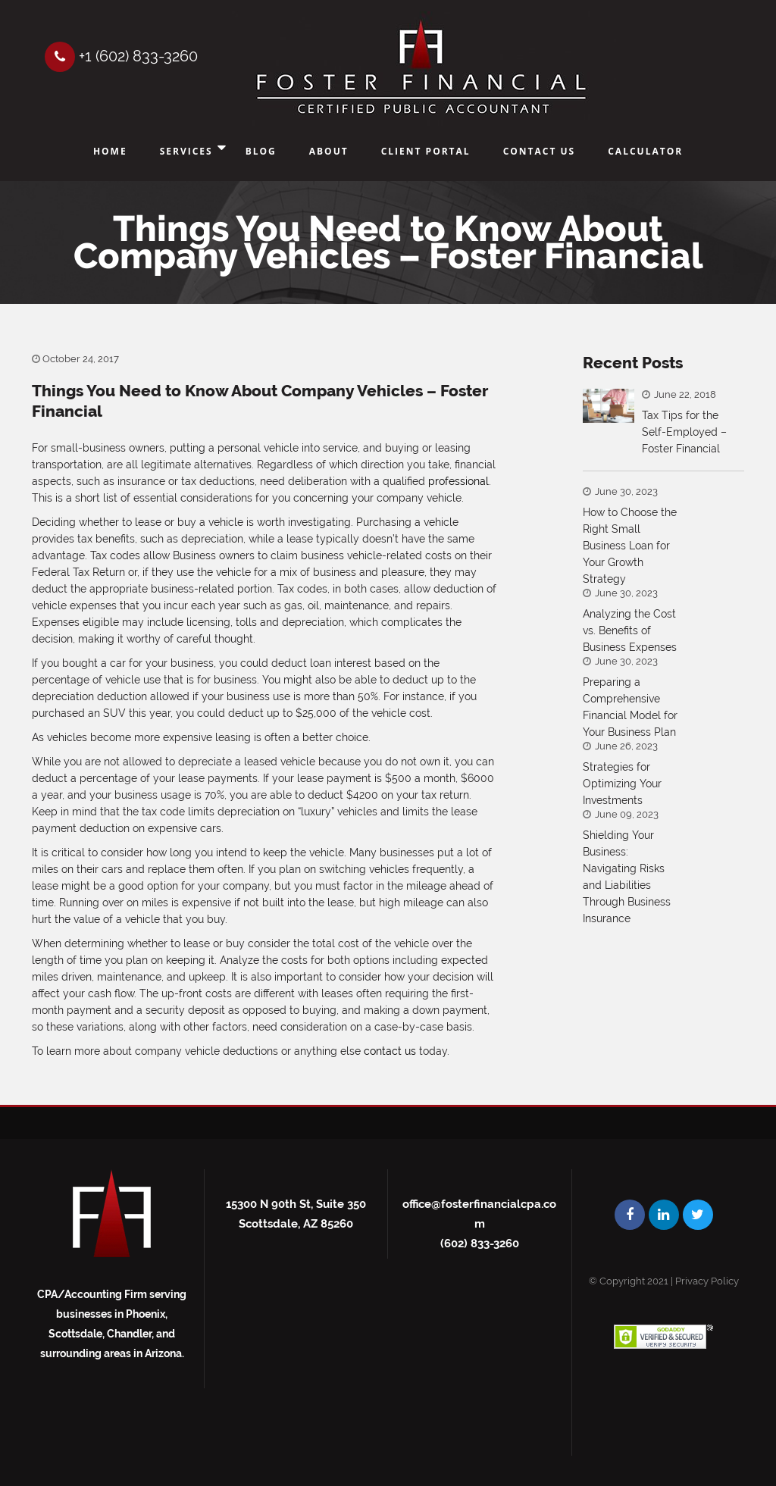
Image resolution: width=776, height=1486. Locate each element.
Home (110, 151)
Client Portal (426, 151)
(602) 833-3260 (479, 1243)
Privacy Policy (707, 1281)
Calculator (645, 151)
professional (458, 481)
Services (186, 151)
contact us (390, 1051)
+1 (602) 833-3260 (121, 56)
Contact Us (539, 151)
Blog (261, 151)
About (329, 151)
